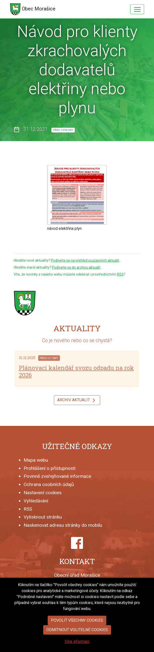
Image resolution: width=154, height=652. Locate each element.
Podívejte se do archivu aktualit (76, 267)
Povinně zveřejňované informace (57, 476)
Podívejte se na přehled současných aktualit (85, 260)
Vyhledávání (36, 501)
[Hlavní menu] (137, 9)
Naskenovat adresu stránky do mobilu (63, 525)
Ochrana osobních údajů (49, 484)
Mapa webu (36, 460)
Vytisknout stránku (43, 517)
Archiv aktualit (77, 400)
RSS (120, 274)
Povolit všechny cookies (77, 627)
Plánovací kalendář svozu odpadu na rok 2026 (76, 371)
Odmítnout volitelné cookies (77, 636)
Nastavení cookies (43, 492)
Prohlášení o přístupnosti (50, 468)
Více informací (77, 648)
